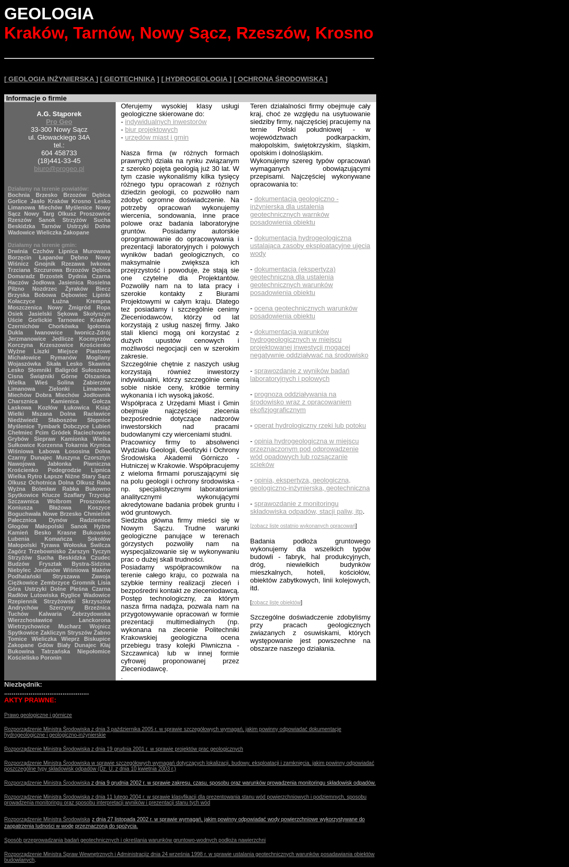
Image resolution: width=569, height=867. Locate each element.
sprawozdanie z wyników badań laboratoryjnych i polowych (300, 374)
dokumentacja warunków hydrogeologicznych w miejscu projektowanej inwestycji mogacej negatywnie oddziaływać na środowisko (309, 343)
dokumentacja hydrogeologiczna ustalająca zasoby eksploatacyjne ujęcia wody (310, 245)
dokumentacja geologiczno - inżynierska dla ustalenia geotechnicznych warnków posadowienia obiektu (294, 210)
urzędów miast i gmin (157, 137)
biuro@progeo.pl (59, 168)
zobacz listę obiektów (276, 602)
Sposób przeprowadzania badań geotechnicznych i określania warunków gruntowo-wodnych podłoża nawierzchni (135, 840)
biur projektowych (151, 129)
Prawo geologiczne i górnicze (38, 715)
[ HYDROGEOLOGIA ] (196, 79)
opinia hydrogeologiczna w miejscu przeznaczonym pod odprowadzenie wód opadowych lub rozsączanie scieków (304, 452)
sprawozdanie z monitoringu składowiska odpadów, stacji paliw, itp (306, 507)
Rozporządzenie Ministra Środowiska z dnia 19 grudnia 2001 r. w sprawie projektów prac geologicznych (123, 749)
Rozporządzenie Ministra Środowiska (47, 763)
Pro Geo (59, 122)
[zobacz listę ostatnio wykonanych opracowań (302, 526)
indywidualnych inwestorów (166, 122)
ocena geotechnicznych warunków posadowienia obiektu (303, 312)
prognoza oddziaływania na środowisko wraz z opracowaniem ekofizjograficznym (300, 402)
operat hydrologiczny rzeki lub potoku (310, 425)
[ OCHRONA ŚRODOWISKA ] (280, 79)
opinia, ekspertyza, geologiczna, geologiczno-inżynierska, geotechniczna (310, 484)
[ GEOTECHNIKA (127, 79)
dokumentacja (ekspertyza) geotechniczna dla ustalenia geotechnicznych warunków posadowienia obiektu (293, 280)
